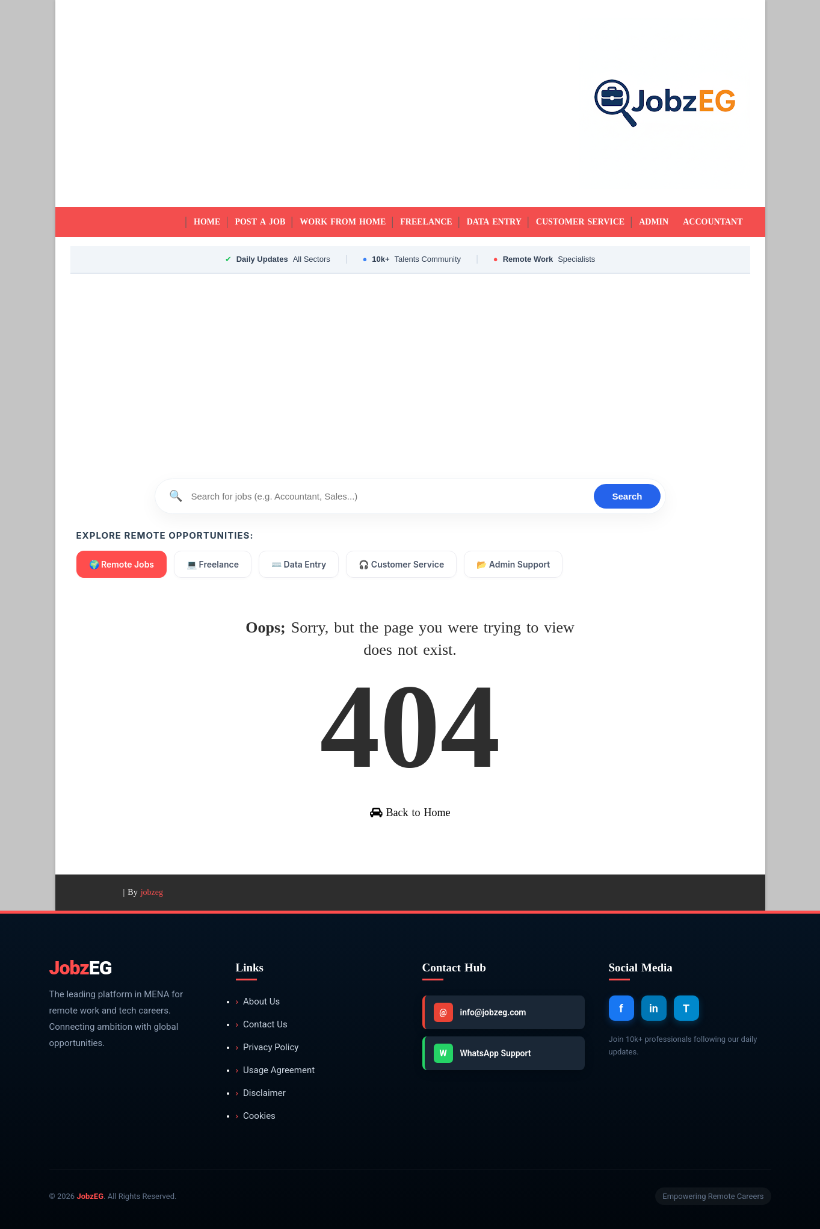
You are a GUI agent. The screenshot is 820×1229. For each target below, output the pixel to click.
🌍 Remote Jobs (122, 564)
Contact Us (262, 1024)
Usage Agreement (275, 1070)
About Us (258, 1001)
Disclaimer (261, 1093)
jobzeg (152, 892)
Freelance (426, 222)
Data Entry (494, 222)
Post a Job (260, 222)
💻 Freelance (213, 564)
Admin (653, 222)
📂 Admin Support (513, 564)
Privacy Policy (267, 1047)
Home (207, 222)
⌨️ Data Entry (298, 564)
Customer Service (580, 222)
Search (627, 496)
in (653, 1008)
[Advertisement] (290, 103)
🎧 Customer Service (401, 564)
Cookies (256, 1116)
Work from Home (343, 222)
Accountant (712, 222)
